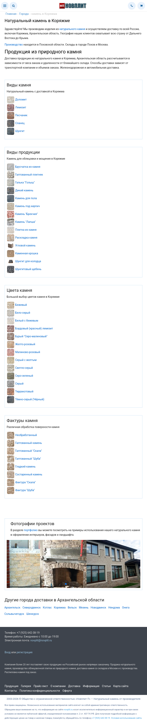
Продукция (11, 686)
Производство (14, 44)
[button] (5, 6)
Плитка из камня (26, 229)
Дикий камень (24, 190)
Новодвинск (98, 607)
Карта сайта (120, 686)
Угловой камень (25, 245)
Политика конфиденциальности (40, 690)
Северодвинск (32, 607)
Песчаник (21, 115)
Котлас (47, 607)
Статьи (106, 686)
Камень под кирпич (27, 206)
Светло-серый (24, 367)
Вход (8, 652)
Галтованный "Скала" (28, 450)
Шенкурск (32, 613)
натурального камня (72, 29)
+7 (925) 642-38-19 (101, 718)
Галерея (26, 686)
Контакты (11, 690)
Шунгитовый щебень (28, 269)
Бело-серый (22, 312)
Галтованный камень (28, 442)
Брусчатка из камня (27, 166)
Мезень (83, 607)
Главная (11, 14)
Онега (126, 607)
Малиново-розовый (27, 352)
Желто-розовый (25, 344)
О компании (58, 686)
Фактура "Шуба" (25, 490)
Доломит (21, 99)
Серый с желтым (26, 359)
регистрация (25, 652)
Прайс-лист (40, 686)
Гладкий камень (25, 466)
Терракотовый (24, 391)
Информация (91, 686)
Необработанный (26, 435)
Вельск (72, 607)
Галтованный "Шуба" (28, 458)
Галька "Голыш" (25, 182)
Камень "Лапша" (25, 221)
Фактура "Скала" (25, 482)
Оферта (67, 690)
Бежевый (21, 304)
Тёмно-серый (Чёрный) (29, 399)
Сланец (19, 123)
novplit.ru (68, 709)
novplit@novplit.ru (41, 640)
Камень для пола (26, 198)
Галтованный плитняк (29, 174)
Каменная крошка (26, 253)
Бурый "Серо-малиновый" (31, 336)
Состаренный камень (28, 474)
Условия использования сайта (126, 718)
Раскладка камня (26, 237)
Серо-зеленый (24, 375)
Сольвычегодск (14, 613)
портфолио (31, 530)
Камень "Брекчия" (26, 214)
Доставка (74, 686)
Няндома (114, 607)
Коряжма (59, 607)
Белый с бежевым (26, 320)
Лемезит (20, 107)
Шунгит (19, 131)
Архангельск (12, 607)
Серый (19, 383)
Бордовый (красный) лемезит (34, 328)
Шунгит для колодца (28, 261)
